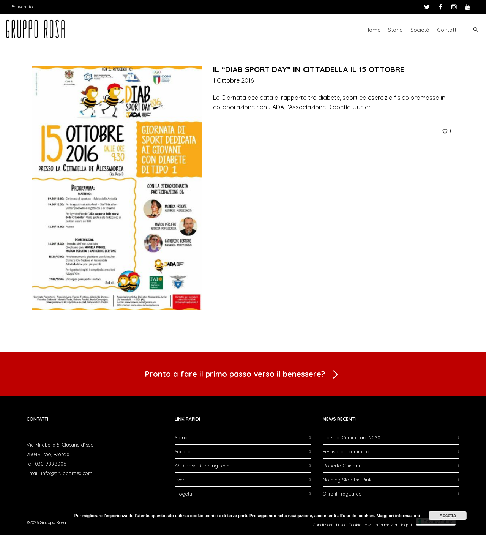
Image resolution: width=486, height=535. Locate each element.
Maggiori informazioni (398, 515)
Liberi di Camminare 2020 (351, 437)
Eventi (181, 480)
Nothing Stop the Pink (347, 480)
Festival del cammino (346, 451)
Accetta (447, 515)
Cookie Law (360, 524)
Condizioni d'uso (329, 524)
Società (419, 29)
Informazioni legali (393, 524)
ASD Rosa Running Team (203, 465)
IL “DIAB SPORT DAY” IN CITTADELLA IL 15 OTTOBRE (308, 69)
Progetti (183, 494)
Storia (395, 29)
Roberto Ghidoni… (343, 465)
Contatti (447, 29)
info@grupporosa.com (66, 473)
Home (372, 29)
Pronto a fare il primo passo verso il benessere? (243, 374)
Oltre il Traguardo (342, 494)
